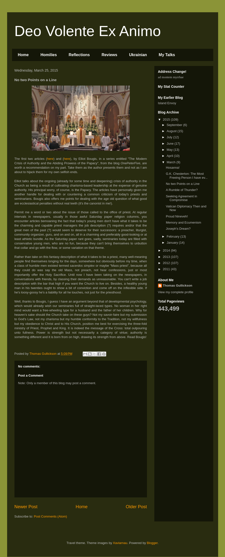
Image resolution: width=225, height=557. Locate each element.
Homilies (48, 55)
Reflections (79, 55)
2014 (167, 250)
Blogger (152, 543)
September (175, 125)
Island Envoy (167, 103)
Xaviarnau (120, 543)
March (171, 162)
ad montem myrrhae (171, 77)
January (173, 242)
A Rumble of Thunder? (182, 190)
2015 (167, 119)
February (173, 236)
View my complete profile (175, 292)
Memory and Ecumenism (183, 222)
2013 (167, 257)
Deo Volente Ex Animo (87, 31)
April (170, 156)
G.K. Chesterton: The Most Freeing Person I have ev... (187, 175)
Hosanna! (173, 167)
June (170, 143)
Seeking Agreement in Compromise (181, 198)
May (170, 150)
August (172, 131)
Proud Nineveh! (177, 216)
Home (23, 55)
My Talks (167, 55)
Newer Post (26, 506)
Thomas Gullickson (177, 285)
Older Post (136, 506)
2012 (167, 263)
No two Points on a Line (182, 184)
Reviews (109, 55)
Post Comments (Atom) (50, 516)
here (50, 159)
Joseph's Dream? (178, 228)
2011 (167, 269)
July (170, 137)
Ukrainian (138, 55)
